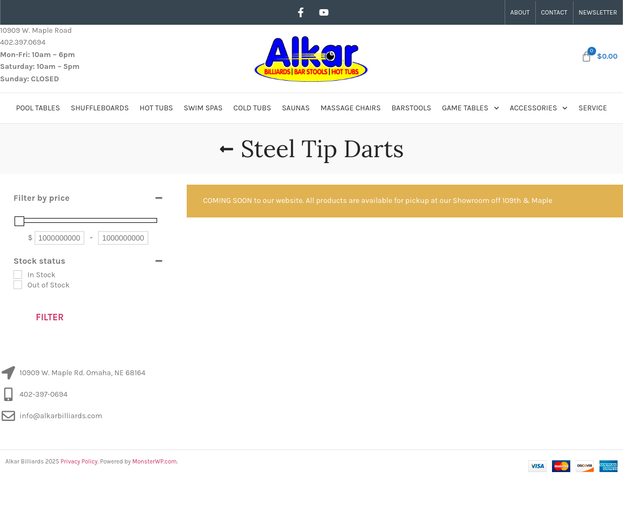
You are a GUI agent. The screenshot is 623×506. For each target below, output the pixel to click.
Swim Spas (203, 108)
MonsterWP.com (154, 461)
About (520, 12)
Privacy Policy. (80, 461)
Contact (554, 12)
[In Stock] (17, 274)
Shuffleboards (99, 108)
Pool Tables (38, 108)
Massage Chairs (351, 108)
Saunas (296, 108)
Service (592, 108)
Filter (50, 317)
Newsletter (598, 12)
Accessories (539, 108)
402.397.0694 (22, 42)
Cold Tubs (252, 108)
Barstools (411, 108)
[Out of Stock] (17, 284)
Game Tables (470, 108)
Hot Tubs (156, 108)
